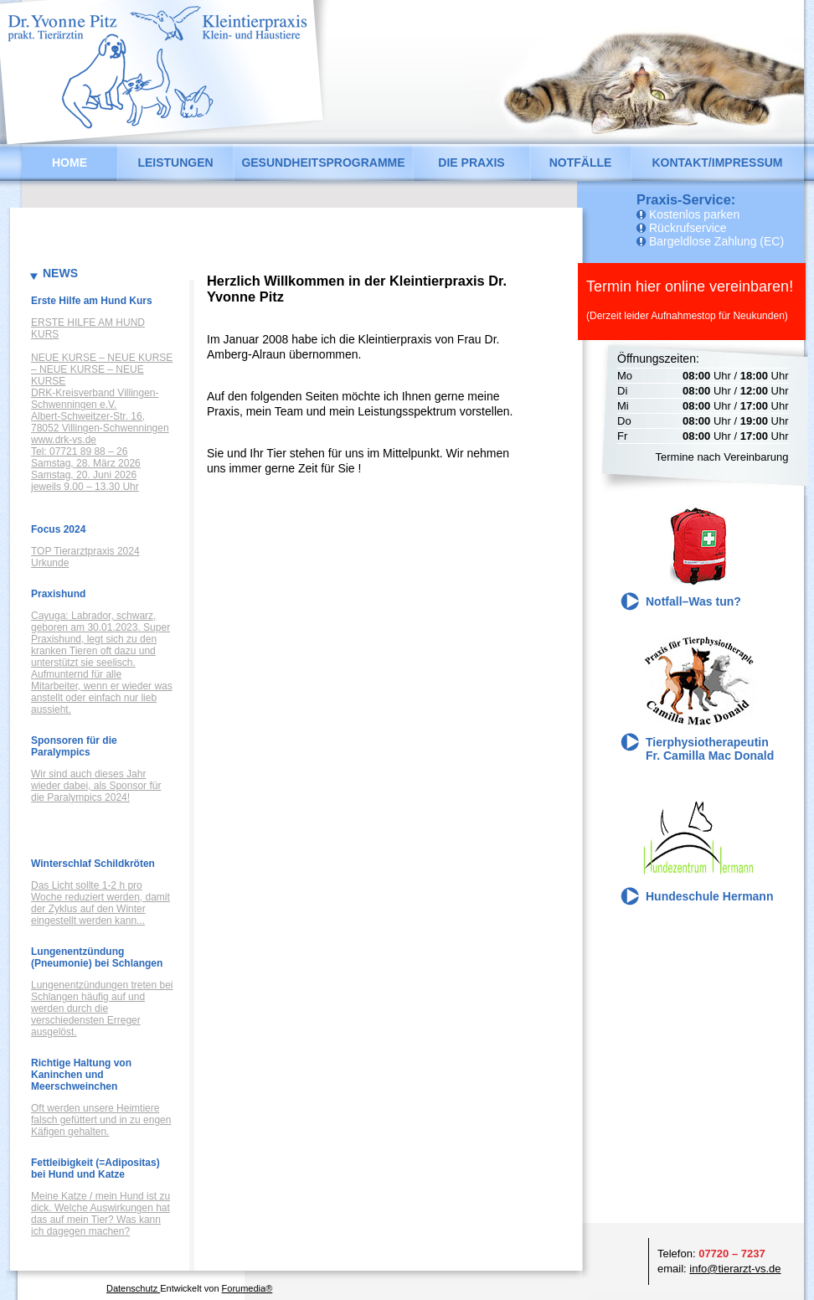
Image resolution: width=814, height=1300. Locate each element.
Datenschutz (133, 1288)
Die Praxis (471, 162)
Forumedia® (247, 1288)
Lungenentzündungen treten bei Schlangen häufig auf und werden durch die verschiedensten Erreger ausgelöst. (102, 1008)
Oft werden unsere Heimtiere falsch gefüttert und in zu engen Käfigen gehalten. (101, 1120)
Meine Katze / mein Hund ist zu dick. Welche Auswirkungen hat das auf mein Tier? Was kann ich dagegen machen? (100, 1213)
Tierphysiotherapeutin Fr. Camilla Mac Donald (710, 748)
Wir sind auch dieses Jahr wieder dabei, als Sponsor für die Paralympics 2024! (96, 785)
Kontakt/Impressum (717, 162)
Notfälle (580, 162)
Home (69, 162)
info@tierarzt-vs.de (735, 1268)
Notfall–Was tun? (693, 601)
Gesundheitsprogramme (322, 162)
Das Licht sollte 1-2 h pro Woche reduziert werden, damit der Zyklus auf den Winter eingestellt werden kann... (100, 903)
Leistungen (175, 162)
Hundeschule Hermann (709, 896)
